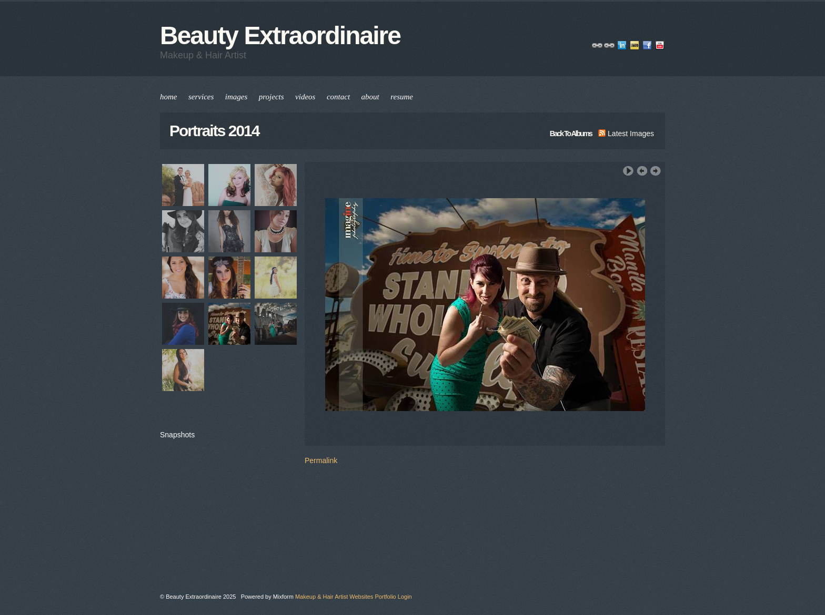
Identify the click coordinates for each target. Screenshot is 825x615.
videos (305, 97)
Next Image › (655, 171)
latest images (626, 133)
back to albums (571, 133)
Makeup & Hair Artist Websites (334, 596)
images (236, 97)
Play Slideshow (628, 171)
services (201, 97)
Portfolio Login (393, 596)
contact (338, 97)
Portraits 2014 (214, 130)
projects (271, 97)
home (168, 97)
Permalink (321, 460)
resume (401, 97)
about (370, 97)
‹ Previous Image (642, 171)
